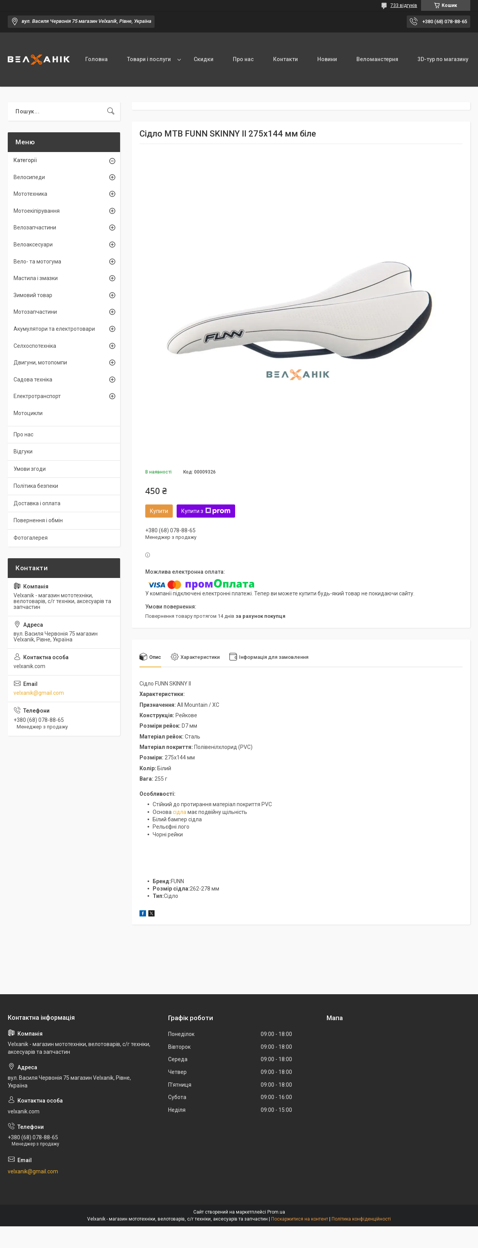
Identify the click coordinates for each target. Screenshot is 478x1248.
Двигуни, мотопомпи (40, 362)
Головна (96, 59)
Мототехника (30, 194)
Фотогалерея (31, 538)
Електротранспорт (37, 396)
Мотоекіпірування (37, 211)
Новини (327, 59)
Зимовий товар (33, 295)
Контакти (285, 59)
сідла (179, 812)
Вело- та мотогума (37, 261)
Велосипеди (29, 177)
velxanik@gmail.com (39, 693)
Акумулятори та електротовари (54, 329)
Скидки (203, 59)
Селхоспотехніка (35, 346)
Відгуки (23, 451)
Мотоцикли (28, 413)
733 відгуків (403, 5)
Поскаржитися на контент (299, 1219)
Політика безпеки (36, 486)
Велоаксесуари (33, 244)
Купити (159, 511)
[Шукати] (110, 111)
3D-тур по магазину (443, 59)
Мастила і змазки (36, 278)
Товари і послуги (149, 59)
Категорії (25, 160)
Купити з (205, 511)
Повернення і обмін (38, 520)
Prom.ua (276, 1212)
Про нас (243, 59)
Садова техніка (33, 379)
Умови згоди (30, 469)
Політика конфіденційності (361, 1219)
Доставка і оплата (37, 503)
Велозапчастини (35, 227)
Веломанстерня (377, 59)
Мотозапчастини (35, 312)
